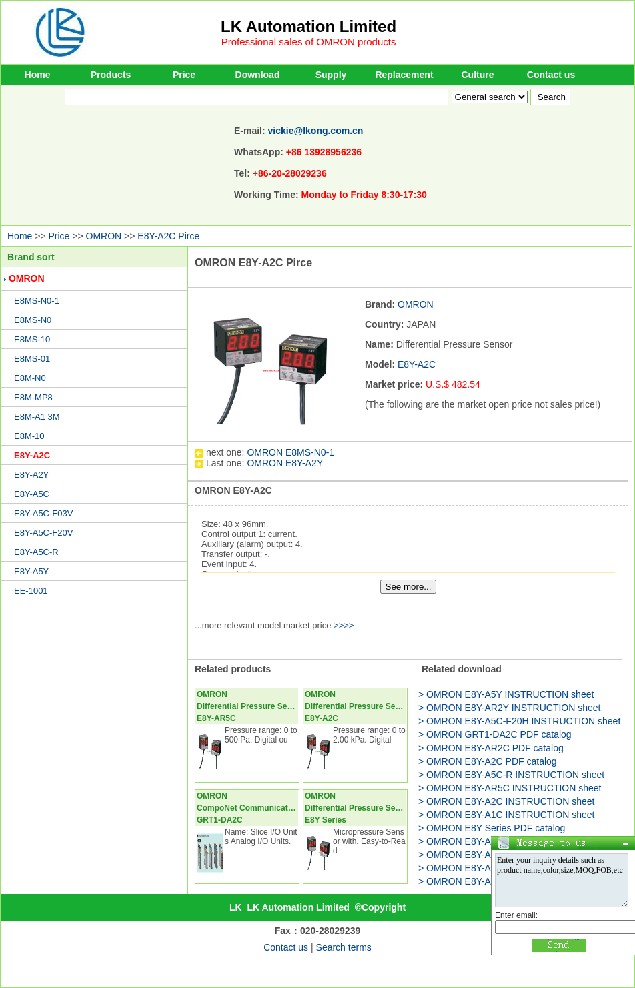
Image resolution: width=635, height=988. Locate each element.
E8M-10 (29, 436)
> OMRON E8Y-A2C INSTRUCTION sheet (506, 801)
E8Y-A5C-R (36, 552)
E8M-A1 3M (37, 417)
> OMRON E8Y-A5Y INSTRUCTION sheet (506, 694)
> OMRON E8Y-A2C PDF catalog (487, 761)
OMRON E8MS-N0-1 (290, 452)
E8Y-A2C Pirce (168, 236)
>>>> (344, 625)
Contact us (551, 74)
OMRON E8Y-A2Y (285, 463)
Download (257, 74)
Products (111, 74)
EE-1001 (31, 591)
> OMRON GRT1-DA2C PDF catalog (495, 734)
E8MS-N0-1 (36, 301)
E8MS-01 (32, 359)
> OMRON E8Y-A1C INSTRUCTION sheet (506, 814)
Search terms (344, 947)
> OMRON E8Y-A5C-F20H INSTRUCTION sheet (519, 721)
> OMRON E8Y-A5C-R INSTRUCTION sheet (511, 774)
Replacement (404, 74)
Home (38, 74)
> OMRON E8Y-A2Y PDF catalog (487, 841)
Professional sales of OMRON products (308, 41)
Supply (331, 74)
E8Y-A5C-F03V (43, 513)
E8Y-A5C (31, 494)
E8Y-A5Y (31, 571)
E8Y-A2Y (31, 475)
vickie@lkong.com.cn (316, 130)
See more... (409, 587)
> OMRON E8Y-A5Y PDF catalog (487, 881)
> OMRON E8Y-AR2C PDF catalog (491, 748)
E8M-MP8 (33, 397)
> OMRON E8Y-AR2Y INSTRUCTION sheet (509, 707)
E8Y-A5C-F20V (43, 533)
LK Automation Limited (308, 26)
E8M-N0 (30, 378)
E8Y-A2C (32, 455)
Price (184, 74)
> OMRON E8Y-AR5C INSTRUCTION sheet (510, 788)
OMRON (104, 236)
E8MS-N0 (32, 320)
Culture (478, 74)
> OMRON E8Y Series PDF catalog (491, 828)
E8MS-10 (32, 339)
